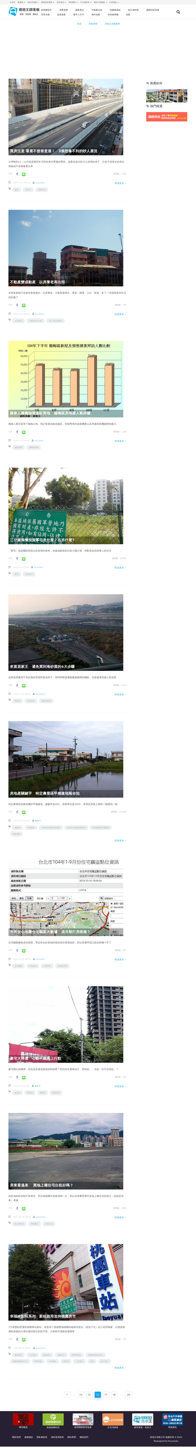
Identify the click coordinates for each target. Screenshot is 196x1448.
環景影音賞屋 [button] (47, 2)
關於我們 (16, 1438)
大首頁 (12, 2)
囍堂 (92, 1361)
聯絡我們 (84, 1438)
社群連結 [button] (114, 2)
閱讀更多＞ (120, 183)
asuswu (43, 183)
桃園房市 (61, 1355)
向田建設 (52, 1361)
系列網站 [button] (73, 2)
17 (107, 1395)
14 (78, 1395)
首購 (157, 14)
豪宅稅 (17, 1093)
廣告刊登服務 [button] (100, 2)
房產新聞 (76, 10)
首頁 (78, 23)
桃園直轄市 (76, 1355)
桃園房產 (18, 447)
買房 (16, 190)
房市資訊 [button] (61, 2)
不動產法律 (108, 10)
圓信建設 (18, 1355)
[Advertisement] (98, 50)
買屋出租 (49, 1224)
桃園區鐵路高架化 (95, 1355)
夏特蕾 (66, 1361)
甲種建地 (31, 827)
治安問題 (47, 966)
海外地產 (126, 14)
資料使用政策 (57, 1438)
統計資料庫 (143, 10)
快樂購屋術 (125, 10)
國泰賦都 (38, 1361)
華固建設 (34, 1224)
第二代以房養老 (55, 321)
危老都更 (93, 14)
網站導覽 (71, 1438)
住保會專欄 (143, 14)
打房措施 (32, 966)
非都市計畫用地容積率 (51, 827)
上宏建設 (79, 1361)
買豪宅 (42, 1093)
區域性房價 (62, 966)
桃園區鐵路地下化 (20, 1361)
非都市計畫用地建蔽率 (76, 827)
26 (133, 1395)
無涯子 (41, 821)
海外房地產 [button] (33, 2)
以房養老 (18, 321)
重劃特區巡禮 (60, 14)
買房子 (28, 190)
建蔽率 (17, 827)
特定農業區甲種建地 (100, 827)
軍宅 (16, 574)
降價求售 (56, 1093)
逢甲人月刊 (110, 14)
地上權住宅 (19, 1224)
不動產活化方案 (35, 321)
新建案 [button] (21, 2)
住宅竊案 (18, 966)
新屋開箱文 (59, 10)
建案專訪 (91, 10)
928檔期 (32, 1355)
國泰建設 (47, 1355)
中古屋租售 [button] (85, 2)
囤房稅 (30, 1093)
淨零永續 (78, 14)
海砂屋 (17, 701)
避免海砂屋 (46, 701)
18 (117, 1395)
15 (88, 1395)
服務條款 (28, 1438)
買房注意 (41, 190)
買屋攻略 (16, 834)
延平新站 (104, 1361)
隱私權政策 (42, 1438)
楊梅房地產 (33, 447)
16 (98, 1395)
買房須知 (31, 701)
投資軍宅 (29, 574)
